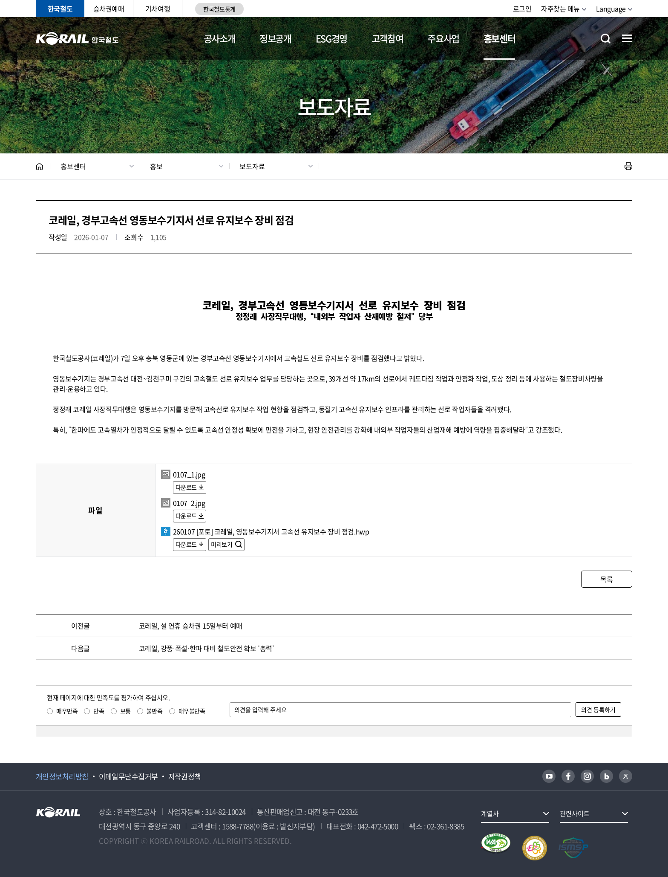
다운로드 (186, 487)
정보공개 (275, 38)
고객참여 (387, 38)
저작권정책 (184, 776)
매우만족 (67, 710)
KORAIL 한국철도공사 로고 (77, 38)
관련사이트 (575, 813)
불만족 (155, 710)
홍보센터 (499, 38)
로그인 (522, 8)
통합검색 (605, 38)
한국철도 (60, 8)
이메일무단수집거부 (128, 776)
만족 (98, 710)
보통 (125, 710)
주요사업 (443, 38)
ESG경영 (331, 38)
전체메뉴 (627, 38)
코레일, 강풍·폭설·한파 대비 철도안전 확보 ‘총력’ (206, 648)
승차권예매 (108, 8)
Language (611, 8)
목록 (606, 579)
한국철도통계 (219, 9)
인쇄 (628, 166)
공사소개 (220, 38)
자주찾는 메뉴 (560, 8)
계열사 (490, 813)
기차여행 (157, 8)
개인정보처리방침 (62, 776)
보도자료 (252, 166)
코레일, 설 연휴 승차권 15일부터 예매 (190, 625)
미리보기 (222, 544)
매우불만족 (192, 710)
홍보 (156, 166)
